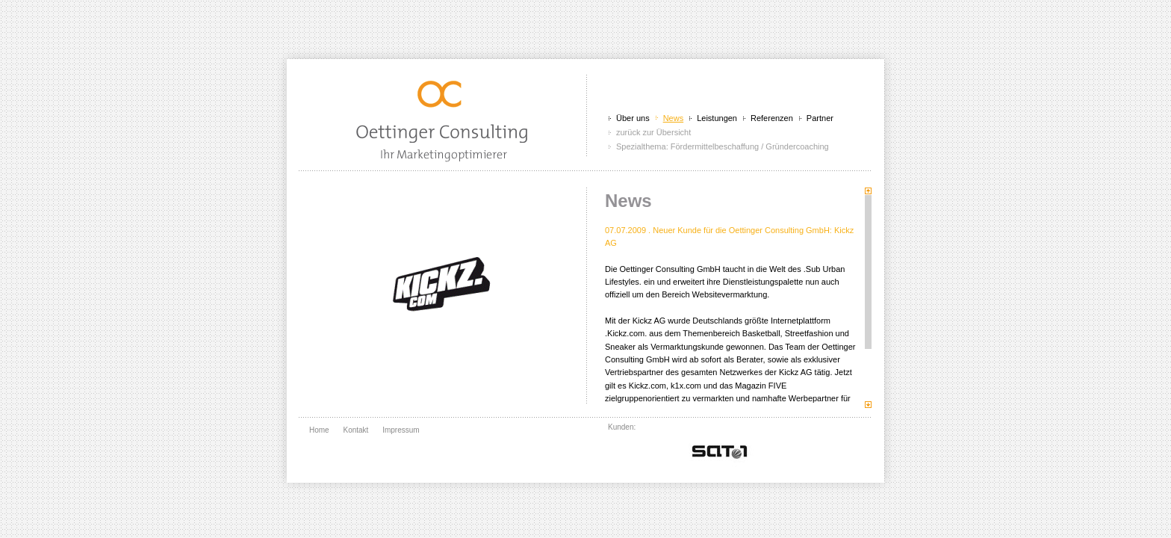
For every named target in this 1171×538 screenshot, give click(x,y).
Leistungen (717, 118)
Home (319, 430)
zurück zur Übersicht (653, 132)
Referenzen (772, 118)
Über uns (633, 118)
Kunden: (622, 427)
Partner (820, 118)
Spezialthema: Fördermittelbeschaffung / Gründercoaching (722, 146)
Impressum (400, 430)
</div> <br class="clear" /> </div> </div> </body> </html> (720, 450)
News (673, 118)
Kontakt (355, 430)
